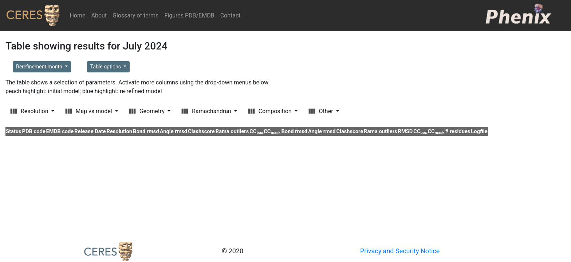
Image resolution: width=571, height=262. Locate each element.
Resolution (30, 111)
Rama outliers (232, 131)
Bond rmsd (146, 131)
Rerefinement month (39, 67)
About (99, 15)
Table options (106, 67)
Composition (270, 111)
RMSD (405, 131)
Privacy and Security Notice (400, 251)
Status (13, 131)
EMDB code (60, 131)
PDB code (34, 131)
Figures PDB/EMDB (189, 15)
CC (256, 131)
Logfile (479, 131)
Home (79, 15)
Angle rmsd (173, 131)
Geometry (147, 111)
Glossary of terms (135, 15)
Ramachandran (207, 111)
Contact (230, 15)
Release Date (90, 131)
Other (321, 111)
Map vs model (89, 111)
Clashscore (201, 131)
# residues (457, 131)
